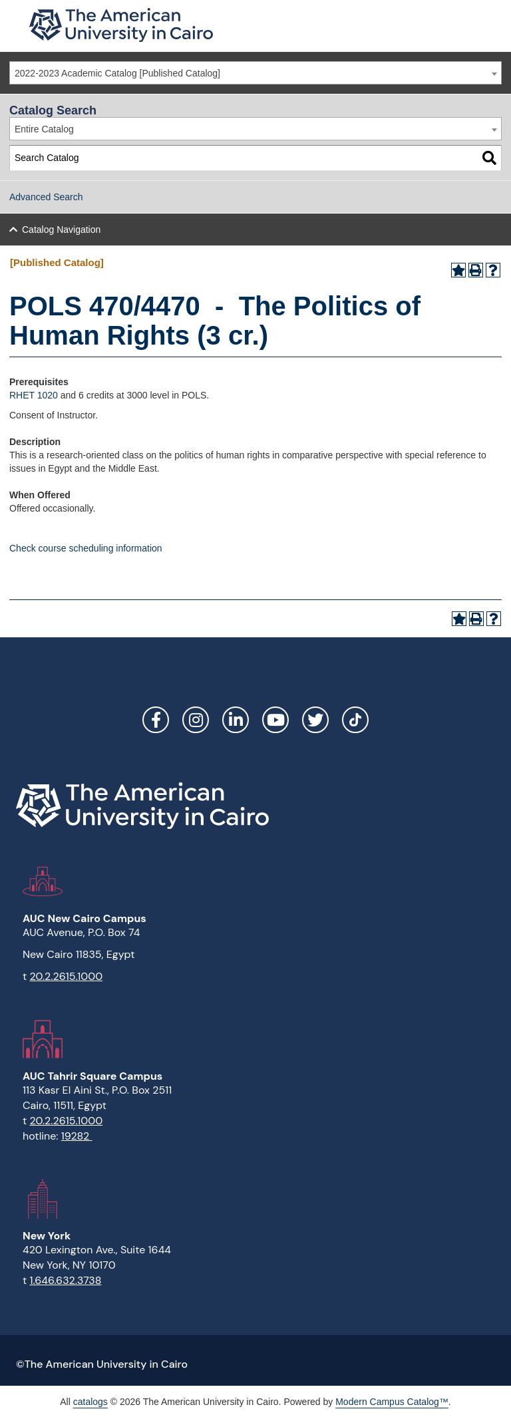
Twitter (315, 720)
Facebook (155, 720)
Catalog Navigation (61, 229)
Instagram (195, 720)
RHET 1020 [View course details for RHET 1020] (33, 395)
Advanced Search (46, 197)
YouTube (275, 720)
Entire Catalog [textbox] (44, 129)
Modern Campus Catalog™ (391, 1401)
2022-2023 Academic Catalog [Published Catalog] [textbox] (117, 73)
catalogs (90, 1401)
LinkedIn (235, 720)
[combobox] (255, 72)
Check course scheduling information (85, 548)
